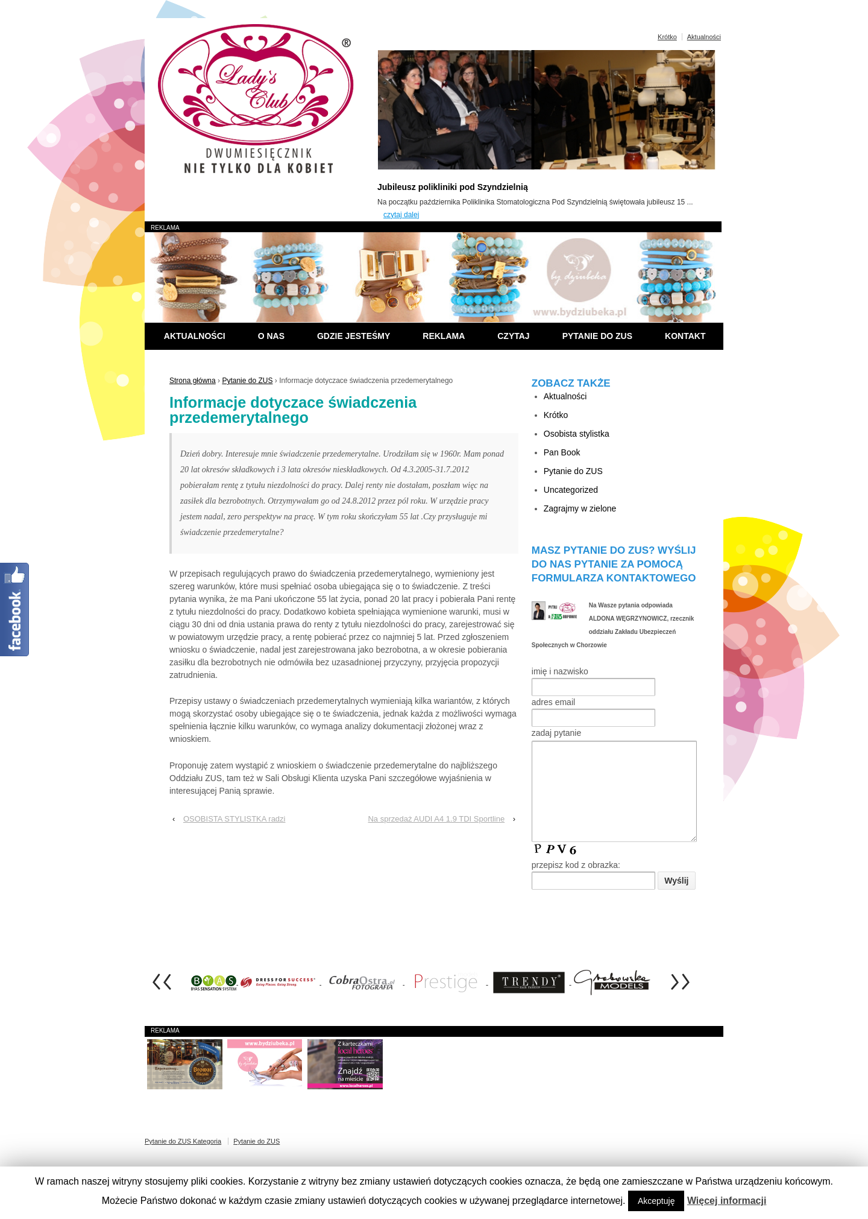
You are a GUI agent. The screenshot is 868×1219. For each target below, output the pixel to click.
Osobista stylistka (576, 434)
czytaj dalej (401, 215)
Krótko (667, 36)
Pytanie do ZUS (597, 336)
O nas (271, 336)
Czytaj (513, 336)
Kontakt (685, 336)
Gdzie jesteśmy (353, 336)
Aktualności (704, 36)
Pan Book (562, 452)
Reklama (444, 336)
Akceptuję (656, 1201)
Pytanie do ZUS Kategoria (183, 1159)
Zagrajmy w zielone (580, 508)
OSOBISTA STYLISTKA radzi (234, 818)
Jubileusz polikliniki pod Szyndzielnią (452, 187)
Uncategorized (571, 490)
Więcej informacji (726, 1200)
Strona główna (192, 380)
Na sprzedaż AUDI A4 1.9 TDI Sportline (436, 818)
